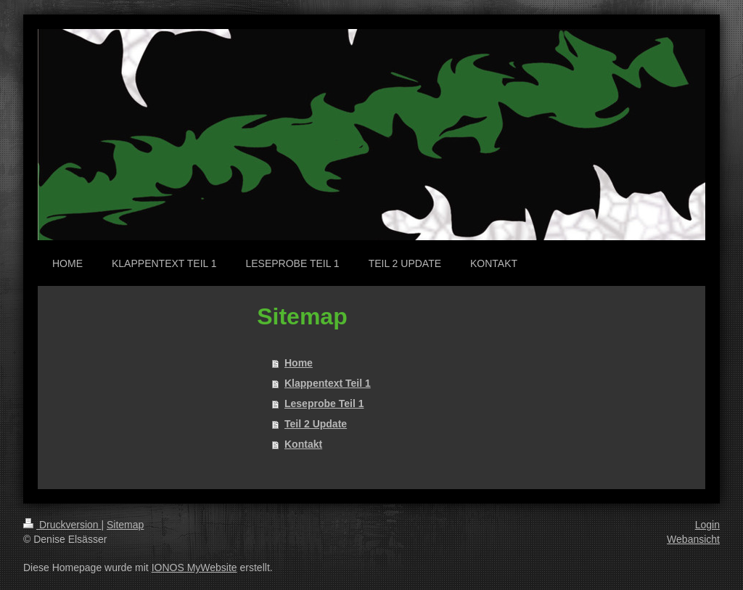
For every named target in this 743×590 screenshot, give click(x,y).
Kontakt (303, 444)
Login (707, 524)
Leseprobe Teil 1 (324, 403)
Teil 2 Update (315, 424)
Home (298, 363)
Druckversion (62, 524)
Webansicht (693, 539)
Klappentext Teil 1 (327, 383)
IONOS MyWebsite (194, 567)
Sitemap (125, 524)
